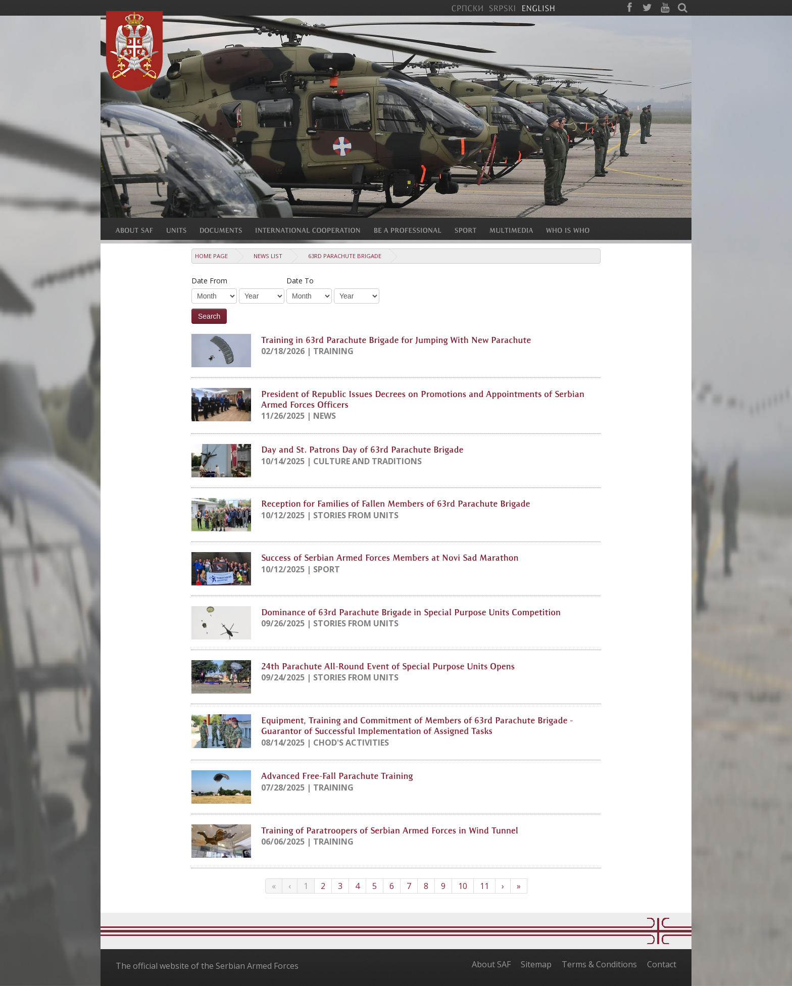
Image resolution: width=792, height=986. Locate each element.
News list (268, 256)
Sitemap (536, 964)
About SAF (491, 964)
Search (209, 316)
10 (462, 886)
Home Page (211, 256)
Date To (300, 280)
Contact (661, 964)
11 (484, 886)
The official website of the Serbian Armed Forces (207, 965)
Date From (209, 280)
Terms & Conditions (599, 964)
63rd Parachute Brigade (344, 256)
